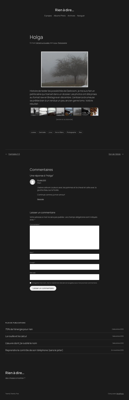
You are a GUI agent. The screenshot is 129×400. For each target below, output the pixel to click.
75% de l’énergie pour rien (19, 329)
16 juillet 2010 (41, 180)
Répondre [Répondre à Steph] (40, 199)
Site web (33, 273)
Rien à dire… (64, 10)
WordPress (120, 394)
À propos (48, 15)
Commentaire (35, 224)
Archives (71, 15)
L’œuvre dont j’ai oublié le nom (21, 343)
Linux (55, 43)
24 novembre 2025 (117, 350)
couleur (33, 132)
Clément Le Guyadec (43, 43)
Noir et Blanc (59, 132)
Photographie (62, 43)
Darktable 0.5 (14, 154)
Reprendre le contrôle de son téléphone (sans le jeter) (34, 350)
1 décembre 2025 (118, 336)
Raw (80, 132)
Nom (32, 252)
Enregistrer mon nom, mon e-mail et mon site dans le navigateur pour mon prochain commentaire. (64, 283)
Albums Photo (60, 15)
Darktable (42, 132)
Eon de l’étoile (115, 154)
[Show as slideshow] (64, 119)
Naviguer (81, 15)
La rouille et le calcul (16, 336)
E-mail (32, 263)
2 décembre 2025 (118, 329)
